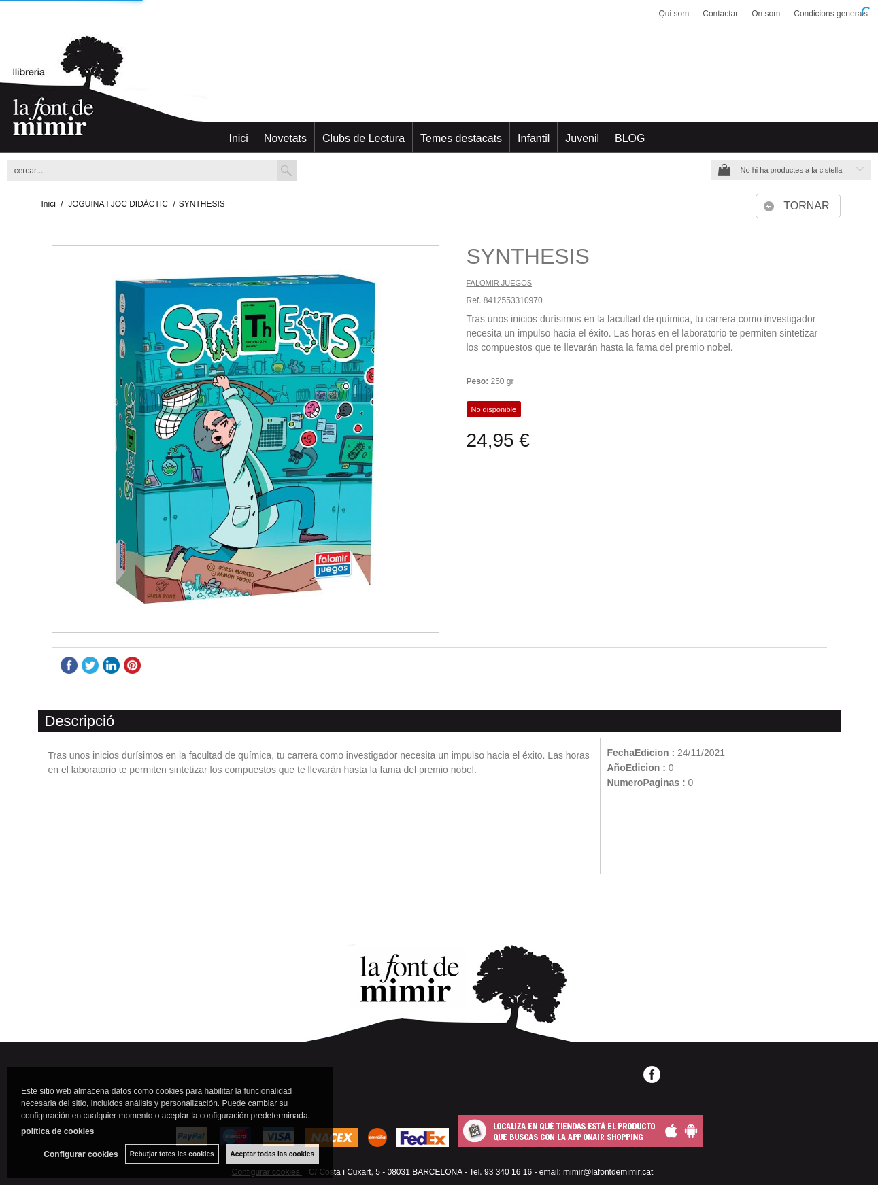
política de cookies (57, 1131)
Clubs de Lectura (363, 138)
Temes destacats (461, 138)
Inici (238, 138)
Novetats (285, 138)
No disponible (494, 409)
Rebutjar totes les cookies (172, 1154)
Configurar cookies (81, 1154)
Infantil (534, 138)
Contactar (720, 13)
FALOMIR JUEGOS (500, 283)
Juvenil (582, 138)
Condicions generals (831, 13)
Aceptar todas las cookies (272, 1154)
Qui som (674, 13)
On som (766, 13)
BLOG (630, 138)
